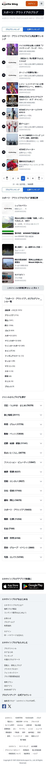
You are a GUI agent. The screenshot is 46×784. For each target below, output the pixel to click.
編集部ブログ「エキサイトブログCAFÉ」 (20, 701)
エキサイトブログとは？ (13, 605)
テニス (9, 381)
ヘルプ (35, 754)
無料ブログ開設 (10, 609)
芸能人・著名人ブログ (13, 665)
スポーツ (11, 335)
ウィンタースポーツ (15, 345)
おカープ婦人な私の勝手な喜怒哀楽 (31, 64)
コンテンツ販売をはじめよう (15, 612)
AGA (26, 736)
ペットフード (17, 736)
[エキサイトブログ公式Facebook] (4, 706)
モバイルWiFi (9, 725)
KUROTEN (19, 718)
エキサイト (9, 718)
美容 (38, 732)
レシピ (30, 729)
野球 (8, 376)
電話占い (10, 721)
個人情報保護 (36, 750)
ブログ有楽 (18, 278)
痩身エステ (35, 736)
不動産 (17, 732)
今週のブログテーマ (12, 659)
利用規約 (7, 625)
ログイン (7, 631)
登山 (9, 320)
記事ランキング (33, 29)
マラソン (10, 366)
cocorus (20, 725)
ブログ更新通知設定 (12, 676)
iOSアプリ (8, 686)
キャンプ (10, 350)
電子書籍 (23, 740)
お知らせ (7, 618)
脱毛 (8, 736)
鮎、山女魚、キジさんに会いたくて (27, 224)
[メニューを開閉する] (41, 3)
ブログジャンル (21, 18)
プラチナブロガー (11, 669)
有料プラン (8, 682)
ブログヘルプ (9, 622)
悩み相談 (38, 725)
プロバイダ (35, 721)
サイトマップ (23, 746)
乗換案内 (9, 732)
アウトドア (12, 315)
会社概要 (34, 746)
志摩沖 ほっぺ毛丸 (25, 115)
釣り (9, 325)
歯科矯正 (31, 732)
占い (14, 729)
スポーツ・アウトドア (35, 18)
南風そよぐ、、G (20, 209)
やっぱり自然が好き (21, 265)
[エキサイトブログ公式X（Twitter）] (9, 706)
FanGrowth (29, 718)
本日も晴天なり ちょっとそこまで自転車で (31, 165)
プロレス (9, 386)
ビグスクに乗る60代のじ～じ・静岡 (31, 141)
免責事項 (27, 754)
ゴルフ (9, 330)
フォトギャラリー (11, 672)
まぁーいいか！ (20, 250)
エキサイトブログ (8, 18)
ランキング (8, 656)
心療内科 (29, 725)
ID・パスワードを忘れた (14, 635)
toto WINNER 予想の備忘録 (24, 236)
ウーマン (22, 729)
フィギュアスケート (14, 356)
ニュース (39, 729)
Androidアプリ (10, 689)
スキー (9, 371)
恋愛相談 (7, 729)
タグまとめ (8, 652)
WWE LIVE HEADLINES (27, 51)
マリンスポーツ (13, 340)
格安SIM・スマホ (22, 721)
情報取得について (15, 754)
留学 (23, 732)
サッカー (10, 361)
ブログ (39, 718)
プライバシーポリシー (12, 750)
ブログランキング (13, 29)
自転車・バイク (13, 310)
